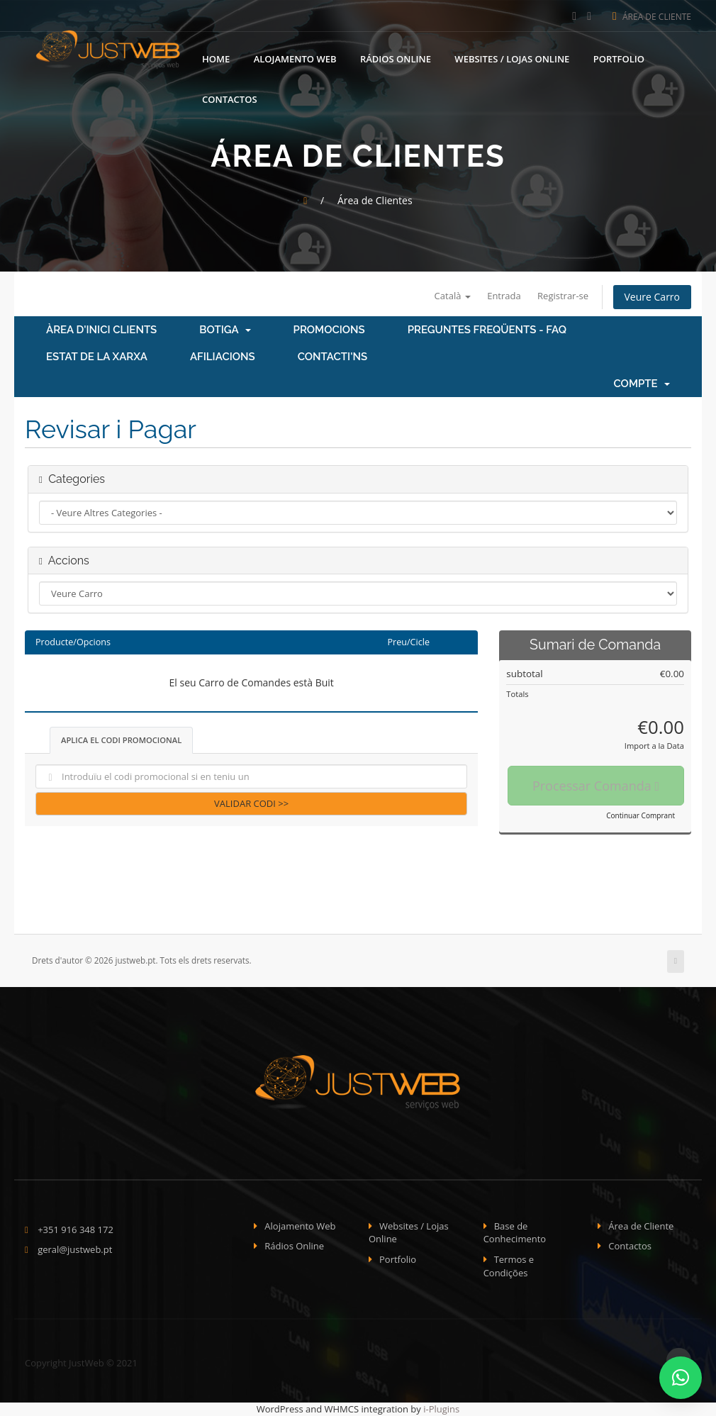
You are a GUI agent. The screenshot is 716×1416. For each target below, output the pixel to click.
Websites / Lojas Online (511, 58)
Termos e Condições (509, 1266)
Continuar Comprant (640, 815)
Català (453, 295)
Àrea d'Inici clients (101, 329)
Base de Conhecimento (515, 1233)
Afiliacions (222, 356)
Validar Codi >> (251, 803)
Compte (641, 383)
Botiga (224, 329)
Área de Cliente (651, 17)
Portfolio (618, 58)
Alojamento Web (295, 58)
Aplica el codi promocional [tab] (121, 740)
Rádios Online (395, 58)
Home (216, 58)
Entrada (504, 295)
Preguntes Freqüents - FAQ (487, 329)
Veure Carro (652, 296)
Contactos (229, 99)
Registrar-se (562, 295)
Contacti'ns (332, 356)
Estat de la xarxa (96, 356)
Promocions (329, 329)
